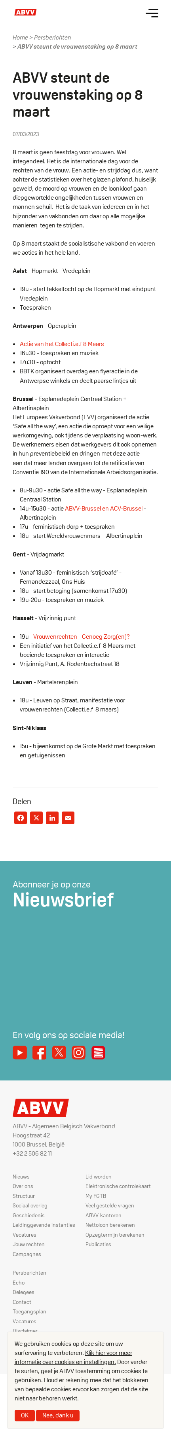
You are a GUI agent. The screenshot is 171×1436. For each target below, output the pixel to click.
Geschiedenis (29, 1215)
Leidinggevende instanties (44, 1224)
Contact (22, 1301)
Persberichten (52, 37)
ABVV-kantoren (104, 1215)
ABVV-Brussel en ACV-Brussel (103, 508)
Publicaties (98, 1244)
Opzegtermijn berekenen (115, 1234)
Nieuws (21, 1176)
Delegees (23, 1292)
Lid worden (99, 1176)
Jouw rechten (29, 1244)
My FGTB (96, 1196)
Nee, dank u (57, 1415)
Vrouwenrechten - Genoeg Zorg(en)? (81, 636)
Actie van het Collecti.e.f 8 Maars (62, 344)
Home (20, 37)
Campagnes (27, 1254)
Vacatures (24, 1234)
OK (24, 1415)
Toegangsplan (29, 1311)
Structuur (24, 1196)
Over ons (23, 1186)
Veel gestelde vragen (110, 1205)
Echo (19, 1282)
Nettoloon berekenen (110, 1224)
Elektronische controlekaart (118, 1186)
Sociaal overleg (30, 1205)
